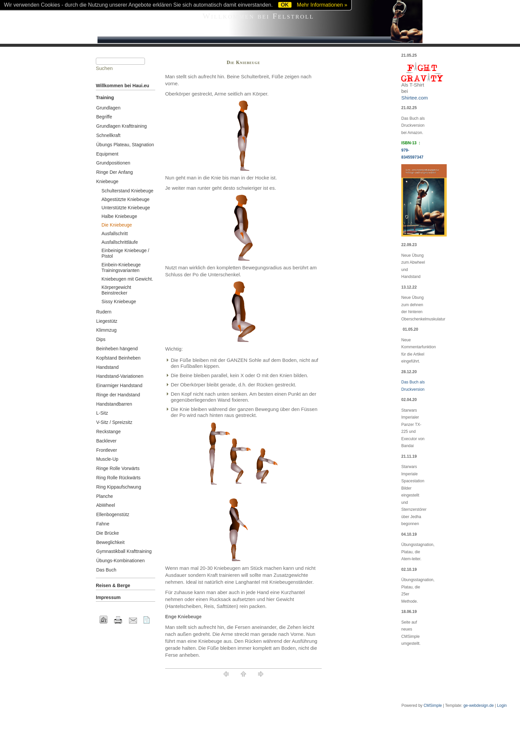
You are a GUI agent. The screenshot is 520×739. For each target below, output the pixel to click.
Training (105, 97)
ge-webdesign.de (478, 705)
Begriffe (104, 116)
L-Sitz (102, 413)
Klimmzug (106, 330)
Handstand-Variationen (119, 376)
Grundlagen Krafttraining (121, 126)
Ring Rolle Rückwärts (118, 477)
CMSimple (432, 705)
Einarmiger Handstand (119, 385)
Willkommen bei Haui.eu (122, 85)
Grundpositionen (113, 163)
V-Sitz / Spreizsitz (114, 422)
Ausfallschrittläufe (119, 242)
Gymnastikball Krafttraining (124, 551)
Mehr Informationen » (322, 5)
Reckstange (108, 431)
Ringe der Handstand (118, 394)
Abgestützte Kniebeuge (125, 199)
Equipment (107, 154)
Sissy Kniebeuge (118, 301)
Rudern (103, 311)
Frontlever (106, 450)
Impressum (108, 597)
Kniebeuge (107, 181)
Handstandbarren (114, 404)
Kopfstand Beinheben (118, 358)
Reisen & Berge (113, 585)
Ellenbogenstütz (112, 514)
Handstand (107, 367)
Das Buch (106, 569)
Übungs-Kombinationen (120, 560)
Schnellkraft (108, 135)
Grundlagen (108, 107)
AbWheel (105, 505)
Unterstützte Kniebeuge (125, 207)
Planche (104, 496)
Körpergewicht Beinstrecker (116, 290)
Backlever (106, 440)
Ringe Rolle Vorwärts (118, 468)
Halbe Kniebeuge (119, 216)
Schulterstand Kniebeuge (127, 190)
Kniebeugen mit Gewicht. (127, 279)
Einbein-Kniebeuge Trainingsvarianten (121, 267)
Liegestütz (106, 321)
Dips (100, 339)
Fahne (102, 523)
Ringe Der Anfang (114, 172)
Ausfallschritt (114, 233)
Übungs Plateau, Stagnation (125, 144)
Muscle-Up (107, 459)
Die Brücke (107, 533)
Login (502, 705)
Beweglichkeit (110, 542)
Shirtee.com (414, 98)
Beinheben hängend (117, 348)
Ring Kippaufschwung (118, 487)
